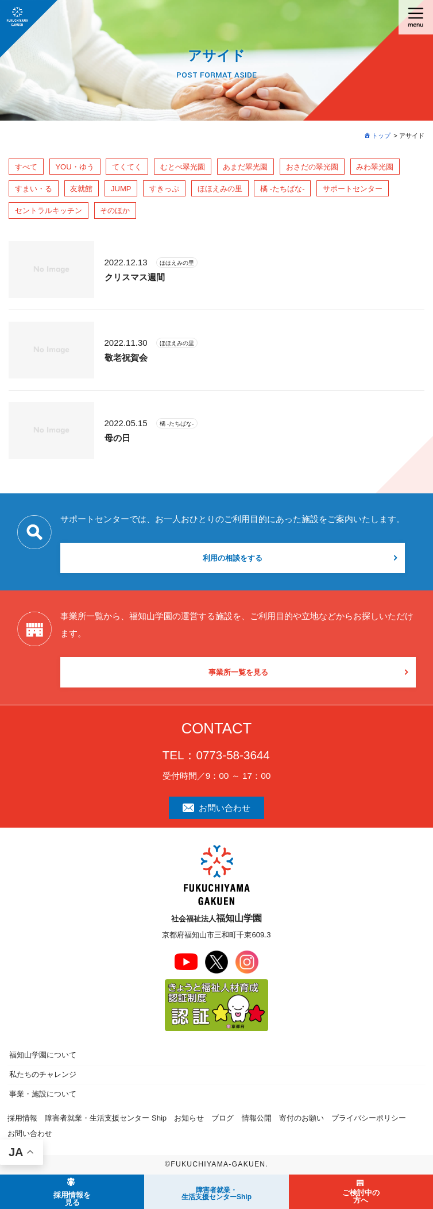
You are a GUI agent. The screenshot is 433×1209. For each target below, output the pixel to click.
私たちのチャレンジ (42, 1074)
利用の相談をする (232, 558)
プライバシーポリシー (368, 1118)
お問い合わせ (217, 808)
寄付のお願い (301, 1118)
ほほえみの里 (177, 263)
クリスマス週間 (135, 277)
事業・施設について (42, 1094)
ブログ (222, 1118)
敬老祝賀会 (126, 357)
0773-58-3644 (232, 755)
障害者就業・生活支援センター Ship (106, 1118)
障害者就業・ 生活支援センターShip (216, 1193)
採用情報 (22, 1118)
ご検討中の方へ (361, 1196)
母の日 (117, 438)
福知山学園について (42, 1054)
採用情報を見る (72, 1199)
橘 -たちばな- (177, 423)
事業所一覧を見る (238, 672)
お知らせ (189, 1118)
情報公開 (257, 1118)
